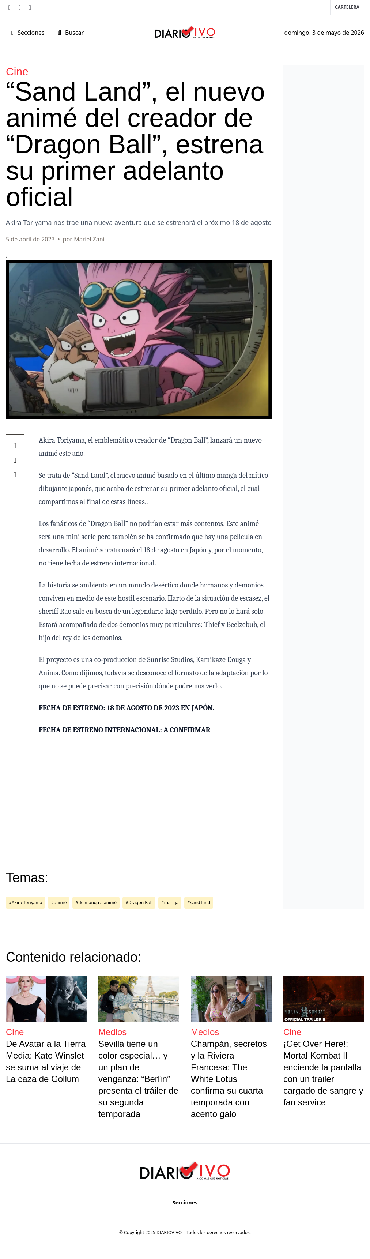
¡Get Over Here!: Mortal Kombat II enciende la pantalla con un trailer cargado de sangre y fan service (323, 1073)
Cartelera (347, 7)
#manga (169, 902)
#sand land (198, 902)
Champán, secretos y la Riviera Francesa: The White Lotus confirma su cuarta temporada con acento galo (229, 1079)
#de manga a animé (96, 902)
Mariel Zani (89, 239)
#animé (59, 902)
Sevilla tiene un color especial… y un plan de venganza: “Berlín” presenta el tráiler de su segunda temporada (138, 1079)
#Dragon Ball (138, 902)
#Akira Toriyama (25, 902)
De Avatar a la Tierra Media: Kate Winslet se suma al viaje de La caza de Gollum (46, 1061)
